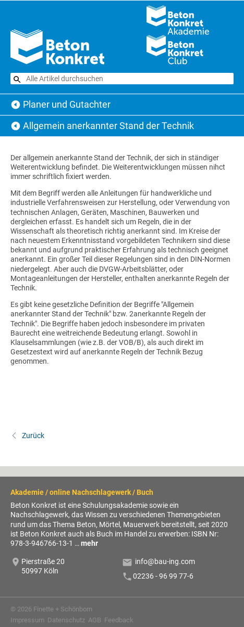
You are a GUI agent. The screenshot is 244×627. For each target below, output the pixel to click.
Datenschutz (66, 620)
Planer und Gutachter (67, 104)
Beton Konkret (15, 104)
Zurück (32, 435)
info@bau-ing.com (165, 561)
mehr (89, 543)
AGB (94, 620)
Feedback (118, 620)
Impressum (27, 620)
